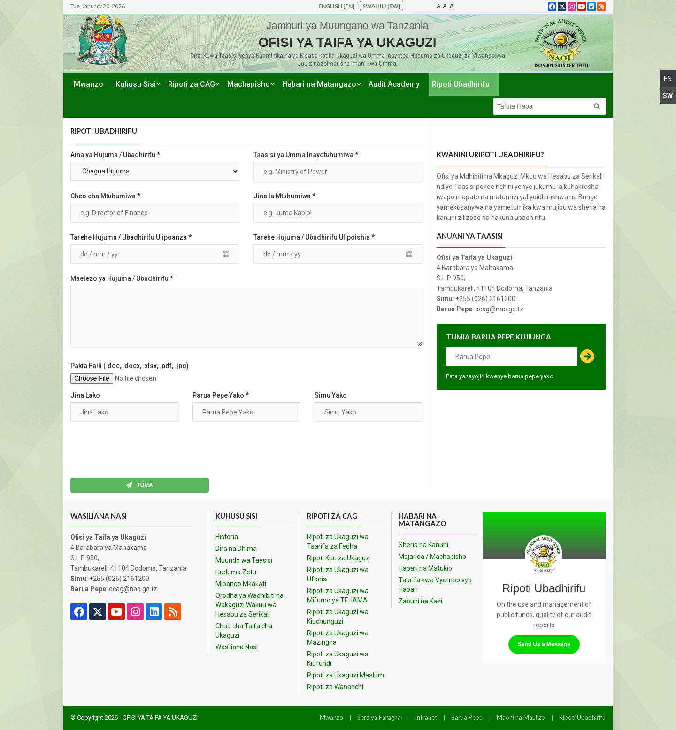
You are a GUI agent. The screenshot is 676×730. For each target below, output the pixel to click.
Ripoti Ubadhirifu (461, 84)
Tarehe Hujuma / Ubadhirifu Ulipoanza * (131, 237)
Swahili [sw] (381, 5)
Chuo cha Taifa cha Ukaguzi (243, 630)
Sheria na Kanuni (423, 545)
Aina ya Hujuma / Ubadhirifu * (115, 154)
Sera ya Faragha (379, 717)
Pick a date (227, 254)
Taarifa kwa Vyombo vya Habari (435, 584)
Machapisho (248, 84)
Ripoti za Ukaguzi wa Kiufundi (338, 658)
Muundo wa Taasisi (243, 560)
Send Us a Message (544, 644)
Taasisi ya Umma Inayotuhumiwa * (306, 154)
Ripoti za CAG (191, 84)
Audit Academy (394, 84)
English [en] (336, 5)
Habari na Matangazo (319, 84)
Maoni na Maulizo (521, 717)
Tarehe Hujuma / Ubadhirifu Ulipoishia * (314, 237)
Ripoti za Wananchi (335, 687)
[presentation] (141, 450)
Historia (226, 537)
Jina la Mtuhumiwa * (284, 196)
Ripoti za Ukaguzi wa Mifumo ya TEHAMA (338, 595)
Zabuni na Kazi (420, 601)
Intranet (426, 717)
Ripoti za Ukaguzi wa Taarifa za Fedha (338, 541)
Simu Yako (331, 395)
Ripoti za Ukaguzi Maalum (345, 675)
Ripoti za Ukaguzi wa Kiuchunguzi (338, 616)
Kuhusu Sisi (135, 84)
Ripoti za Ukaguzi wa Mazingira (338, 637)
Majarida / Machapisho (432, 556)
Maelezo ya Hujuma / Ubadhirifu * (121, 278)
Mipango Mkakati (240, 583)
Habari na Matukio (425, 568)
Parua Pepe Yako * (220, 395)
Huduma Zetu (235, 572)
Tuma (139, 485)
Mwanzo (88, 84)
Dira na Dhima (236, 548)
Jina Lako (85, 395)
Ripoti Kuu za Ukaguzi (339, 558)
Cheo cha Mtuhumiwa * (105, 196)
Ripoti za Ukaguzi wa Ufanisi (338, 574)
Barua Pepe (467, 717)
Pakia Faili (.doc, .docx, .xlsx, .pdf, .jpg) (129, 365)
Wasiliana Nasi (236, 647)
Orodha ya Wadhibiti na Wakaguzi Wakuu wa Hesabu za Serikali (249, 605)
